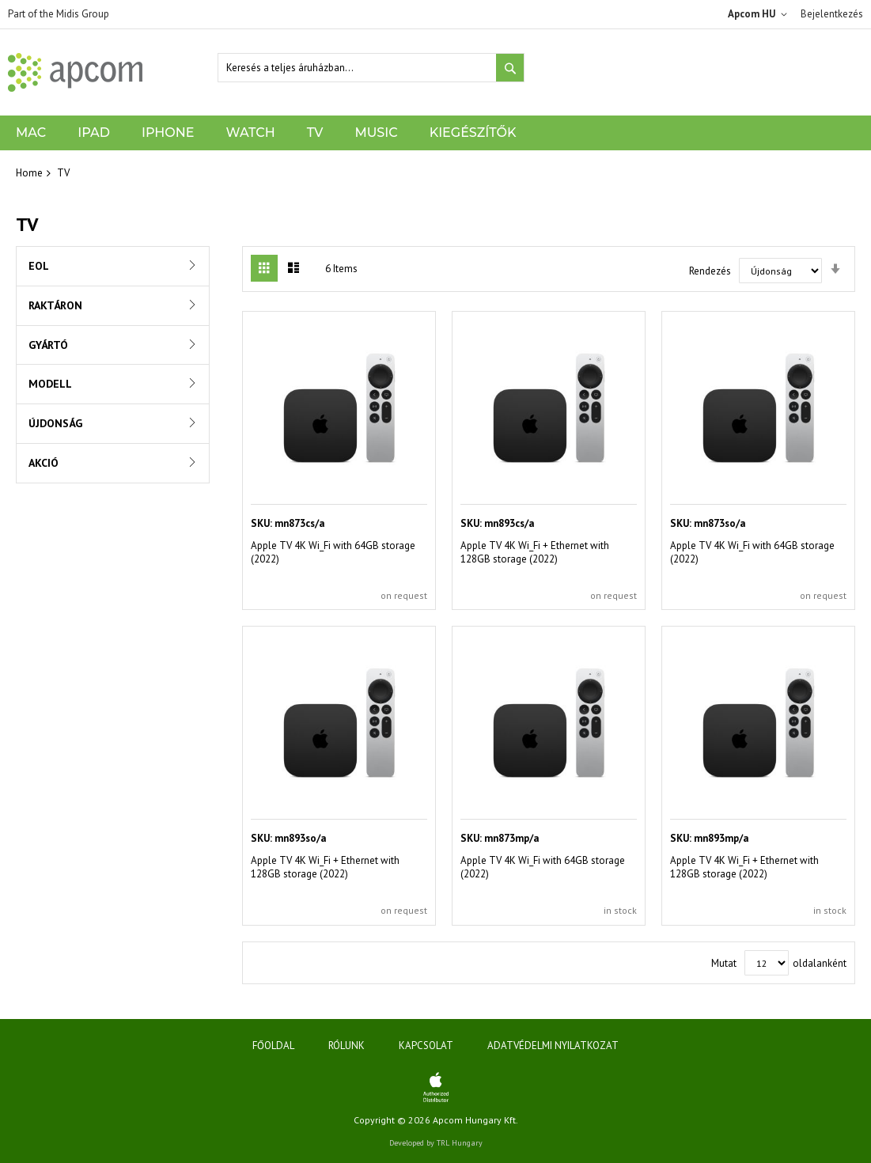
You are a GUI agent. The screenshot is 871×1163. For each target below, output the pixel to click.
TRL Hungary (460, 1143)
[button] (760, 14)
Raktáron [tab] (55, 305)
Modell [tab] (50, 384)
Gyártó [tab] (48, 345)
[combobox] (371, 67)
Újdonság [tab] (55, 423)
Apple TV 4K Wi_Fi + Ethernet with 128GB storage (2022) (534, 552)
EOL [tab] (38, 266)
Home (29, 173)
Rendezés (710, 270)
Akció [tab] (43, 463)
